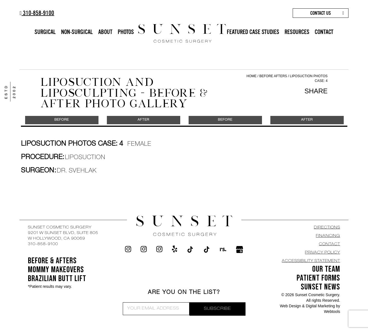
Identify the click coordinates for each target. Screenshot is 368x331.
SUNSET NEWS (320, 287)
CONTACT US (320, 13)
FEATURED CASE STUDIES (253, 31)
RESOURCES (297, 31)
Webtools (332, 311)
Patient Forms (318, 278)
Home (251, 76)
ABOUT (105, 31)
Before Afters (273, 76)
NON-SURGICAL (77, 31)
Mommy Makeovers (56, 270)
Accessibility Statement (311, 261)
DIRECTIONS (327, 228)
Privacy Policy (322, 253)
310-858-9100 (37, 12)
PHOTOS (126, 31)
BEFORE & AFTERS (52, 261)
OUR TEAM (326, 269)
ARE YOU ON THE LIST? (184, 293)
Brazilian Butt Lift (57, 279)
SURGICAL (45, 31)
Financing (328, 236)
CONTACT (324, 31)
